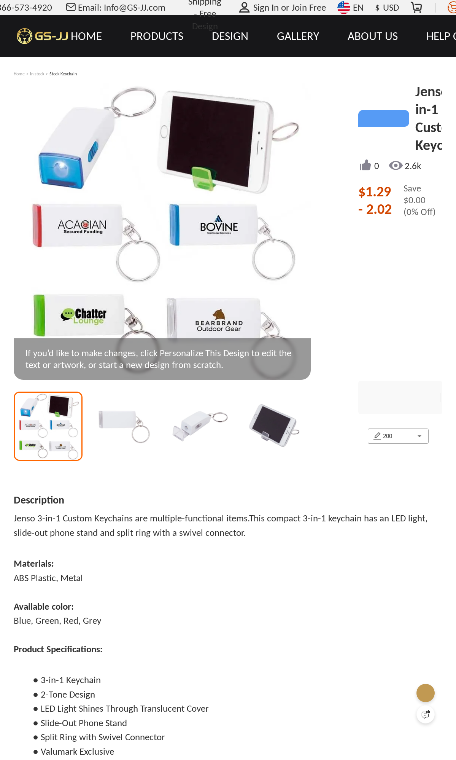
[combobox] (413, 473)
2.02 (379, 209)
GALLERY (298, 36)
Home (19, 73)
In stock (37, 73)
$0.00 (415, 200)
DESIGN (230, 36)
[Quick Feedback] (425, 714)
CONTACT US (379, 522)
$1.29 (374, 191)
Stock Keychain (63, 73)
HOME (86, 36)
